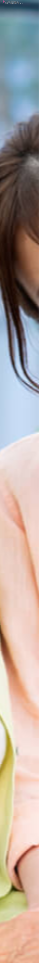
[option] (19, 481)
